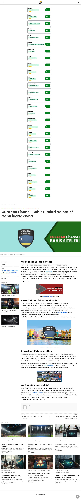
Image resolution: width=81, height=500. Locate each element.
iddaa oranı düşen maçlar (8, 441)
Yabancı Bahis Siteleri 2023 (9, 296)
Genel (26, 208)
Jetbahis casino (37, 393)
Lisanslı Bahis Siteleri (12, 204)
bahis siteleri (49, 365)
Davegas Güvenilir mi (60, 441)
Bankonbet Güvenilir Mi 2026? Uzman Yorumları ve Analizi (39, 475)
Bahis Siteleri (4, 208)
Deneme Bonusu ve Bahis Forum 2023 (8, 311)
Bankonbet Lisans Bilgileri (8, 472)
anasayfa (3, 204)
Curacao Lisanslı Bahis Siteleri (16, 208)
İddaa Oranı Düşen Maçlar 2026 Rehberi (40, 445)
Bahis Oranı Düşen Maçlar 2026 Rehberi (13, 445)
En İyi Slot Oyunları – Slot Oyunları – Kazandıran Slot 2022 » (66, 417)
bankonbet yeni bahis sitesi (62, 472)
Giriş (47, 9)
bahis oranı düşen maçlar (8, 439)
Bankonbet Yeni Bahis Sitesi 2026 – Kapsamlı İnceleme (67, 477)
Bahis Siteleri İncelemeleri (34, 439)
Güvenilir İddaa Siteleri (9, 272)
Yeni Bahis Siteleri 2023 (8, 327)
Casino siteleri (62, 312)
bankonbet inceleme (46, 470)
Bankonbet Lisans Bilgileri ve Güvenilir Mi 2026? (11, 477)
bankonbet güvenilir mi (34, 470)
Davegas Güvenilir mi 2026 (65, 444)
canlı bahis (49, 272)
